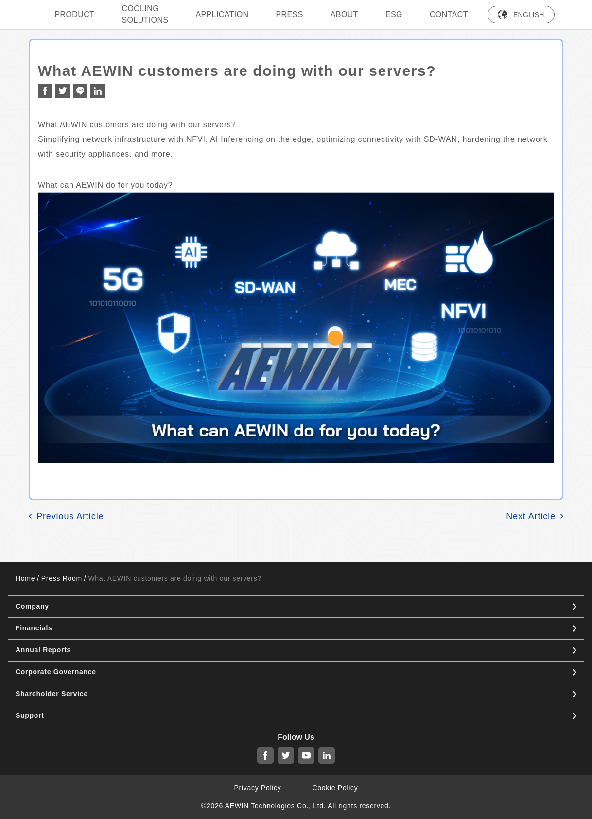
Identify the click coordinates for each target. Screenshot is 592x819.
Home (25, 578)
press (289, 14)
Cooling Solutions (145, 14)
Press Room (61, 578)
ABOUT (344, 14)
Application (221, 14)
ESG (393, 14)
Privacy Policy (257, 788)
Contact (449, 14)
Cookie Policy (335, 788)
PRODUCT (75, 14)
